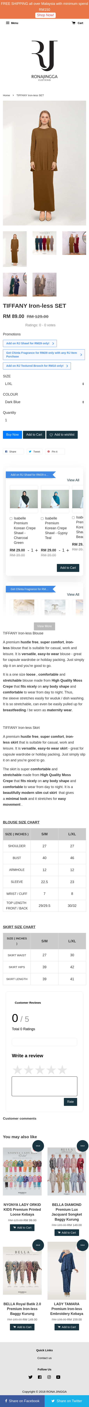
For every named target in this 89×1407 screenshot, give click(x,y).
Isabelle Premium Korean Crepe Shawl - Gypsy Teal (54, 528)
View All (73, 480)
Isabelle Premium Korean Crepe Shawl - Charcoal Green (23, 530)
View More (44, 626)
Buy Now (12, 434)
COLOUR (10, 394)
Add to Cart (68, 567)
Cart (77, 23)
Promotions (12, 334)
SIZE (7, 376)
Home (6, 95)
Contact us (44, 1358)
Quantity (9, 413)
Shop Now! (45, 15)
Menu (12, 23)
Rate (70, 1101)
